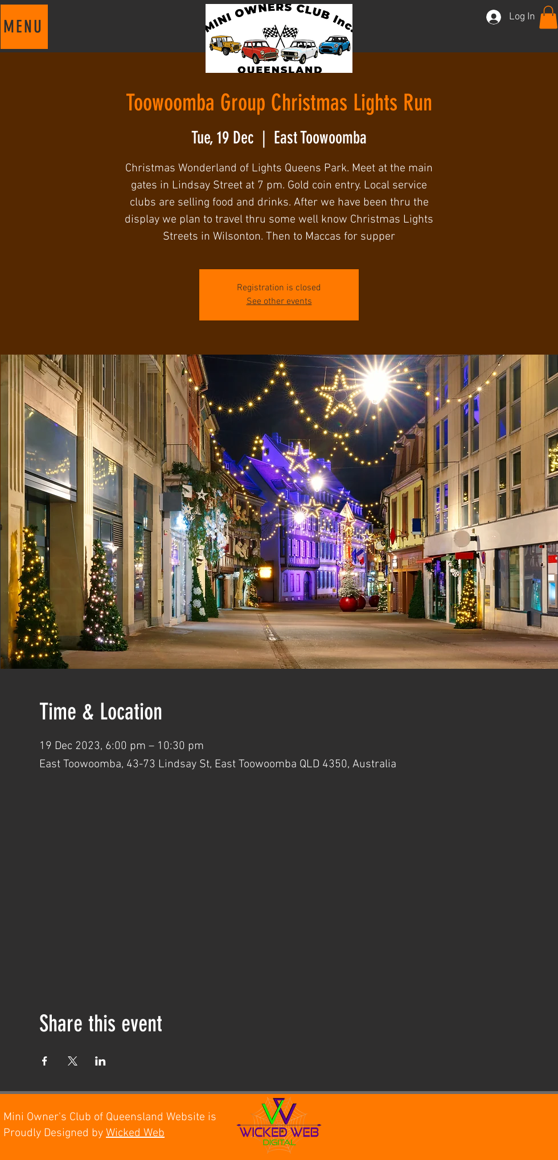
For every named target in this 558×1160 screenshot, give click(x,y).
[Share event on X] (72, 1061)
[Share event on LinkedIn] (100, 1061)
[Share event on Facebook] (44, 1061)
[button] (24, 27)
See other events (279, 301)
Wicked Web (135, 1133)
